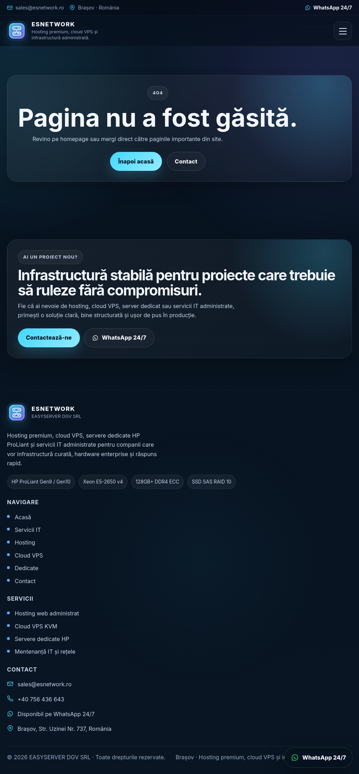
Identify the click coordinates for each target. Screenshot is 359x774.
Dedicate (26, 568)
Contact (186, 161)
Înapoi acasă (136, 161)
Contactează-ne (49, 342)
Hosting (25, 542)
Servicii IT (28, 529)
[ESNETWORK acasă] (58, 31)
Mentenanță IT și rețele (45, 651)
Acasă (23, 517)
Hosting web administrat (47, 613)
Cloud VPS (29, 555)
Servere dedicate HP (42, 638)
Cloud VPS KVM (36, 626)
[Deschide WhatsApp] (318, 757)
